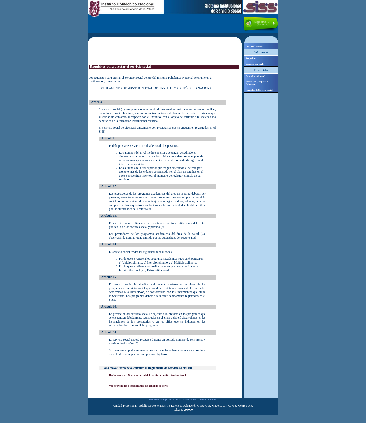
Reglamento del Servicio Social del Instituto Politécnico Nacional (147, 374)
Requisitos (251, 58)
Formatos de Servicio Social (259, 90)
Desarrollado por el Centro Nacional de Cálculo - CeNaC (183, 399)
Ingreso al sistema (254, 46)
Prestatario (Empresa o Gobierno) (257, 82)
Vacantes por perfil (255, 64)
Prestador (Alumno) (255, 76)
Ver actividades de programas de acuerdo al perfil (139, 385)
